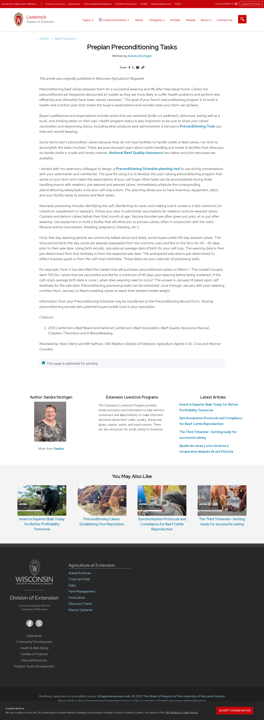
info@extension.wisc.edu (113, 696)
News (139, 20)
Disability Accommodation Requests (181, 701)
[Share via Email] (137, 68)
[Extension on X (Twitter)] (39, 626)
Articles (175, 20)
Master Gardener (81, 610)
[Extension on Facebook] (30, 626)
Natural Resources (34, 660)
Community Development (34, 642)
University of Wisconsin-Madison (19, 3)
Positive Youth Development (34, 666)
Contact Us (224, 20)
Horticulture (77, 598)
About (205, 20)
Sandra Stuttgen (140, 56)
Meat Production (65, 38)
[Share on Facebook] (129, 68)
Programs (155, 20)
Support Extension (251, 3)
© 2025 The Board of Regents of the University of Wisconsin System (178, 696)
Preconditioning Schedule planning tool (148, 168)
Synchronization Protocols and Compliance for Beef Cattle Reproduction (162, 508)
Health (144, 3)
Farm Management (82, 591)
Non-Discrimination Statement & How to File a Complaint (116, 701)
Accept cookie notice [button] (235, 710)
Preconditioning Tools (197, 126)
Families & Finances (34, 654)
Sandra (59, 448)
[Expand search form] (242, 19)
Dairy (72, 585)
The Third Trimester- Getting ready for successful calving (222, 505)
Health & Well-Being (34, 648)
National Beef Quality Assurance (136, 152)
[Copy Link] (142, 68)
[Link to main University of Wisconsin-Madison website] (34, 583)
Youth (178, 3)
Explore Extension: (56, 3)
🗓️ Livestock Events (112, 20)
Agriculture (34, 636)
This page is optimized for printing (72, 363)
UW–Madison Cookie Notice (181, 712)
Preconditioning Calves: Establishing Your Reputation (102, 505)
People (190, 20)
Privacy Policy (67, 701)
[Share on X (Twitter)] (133, 69)
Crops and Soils (79, 579)
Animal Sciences (80, 573)
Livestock (36, 17)
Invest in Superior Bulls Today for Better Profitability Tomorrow (42, 508)
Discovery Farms (80, 604)
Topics (86, 20)
